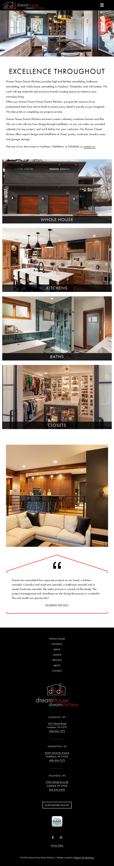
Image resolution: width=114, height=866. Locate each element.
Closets (57, 654)
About (57, 665)
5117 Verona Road (57, 723)
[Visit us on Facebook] (53, 837)
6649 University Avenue (57, 752)
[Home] (24, 5)
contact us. (89, 146)
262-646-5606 (57, 789)
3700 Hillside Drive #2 (57, 781)
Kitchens (57, 644)
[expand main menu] (102, 5)
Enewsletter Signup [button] (57, 805)
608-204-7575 (57, 731)
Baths (57, 649)
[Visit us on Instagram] (61, 837)
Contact (57, 670)
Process (57, 660)
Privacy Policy (57, 845)
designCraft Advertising (84, 857)
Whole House (57, 638)
